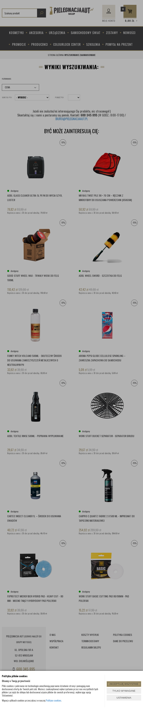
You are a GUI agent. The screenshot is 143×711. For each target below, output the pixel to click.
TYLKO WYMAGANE (124, 690)
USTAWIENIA (124, 697)
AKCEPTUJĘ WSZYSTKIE (123, 684)
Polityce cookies (53, 700)
